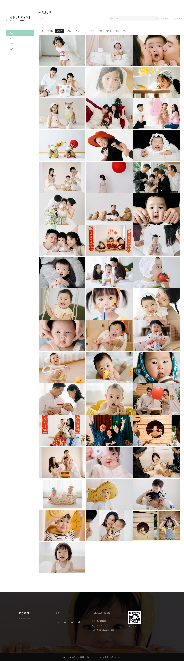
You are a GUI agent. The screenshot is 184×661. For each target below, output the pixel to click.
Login (119, 657)
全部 (42, 31)
